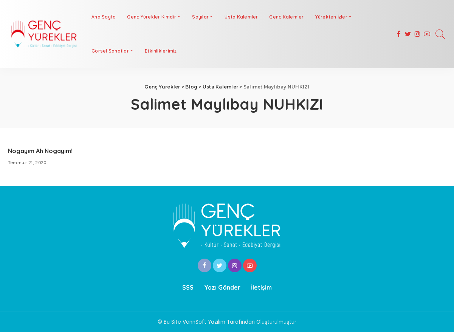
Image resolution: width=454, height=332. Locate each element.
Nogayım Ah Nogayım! (40, 151)
